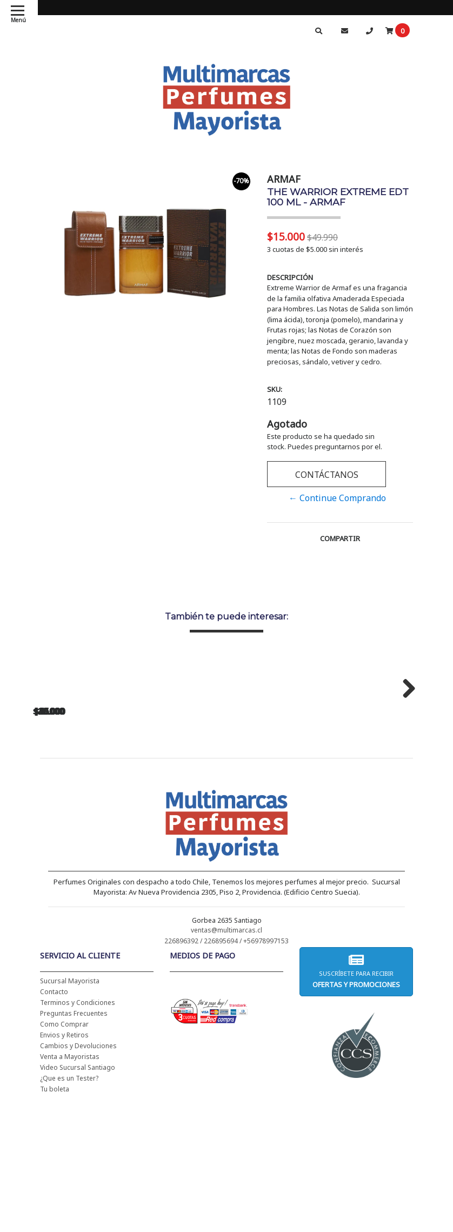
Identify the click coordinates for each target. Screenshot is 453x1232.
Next (405, 757)
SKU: (274, 389)
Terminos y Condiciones (77, 1144)
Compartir (340, 538)
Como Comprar (64, 1165)
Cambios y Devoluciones (78, 1187)
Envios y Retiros (64, 1176)
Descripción (290, 277)
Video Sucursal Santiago (77, 1209)
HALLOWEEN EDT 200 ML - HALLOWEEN (107, 820)
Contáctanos (327, 475)
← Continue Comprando (337, 498)
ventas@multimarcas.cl (226, 1071)
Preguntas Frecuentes (74, 1155)
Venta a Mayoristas (69, 1198)
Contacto (54, 1133)
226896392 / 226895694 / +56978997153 (226, 1082)
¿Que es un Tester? (69, 1219)
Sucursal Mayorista (69, 1122)
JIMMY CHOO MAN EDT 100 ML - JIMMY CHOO (258, 820)
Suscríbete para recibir (356, 1113)
